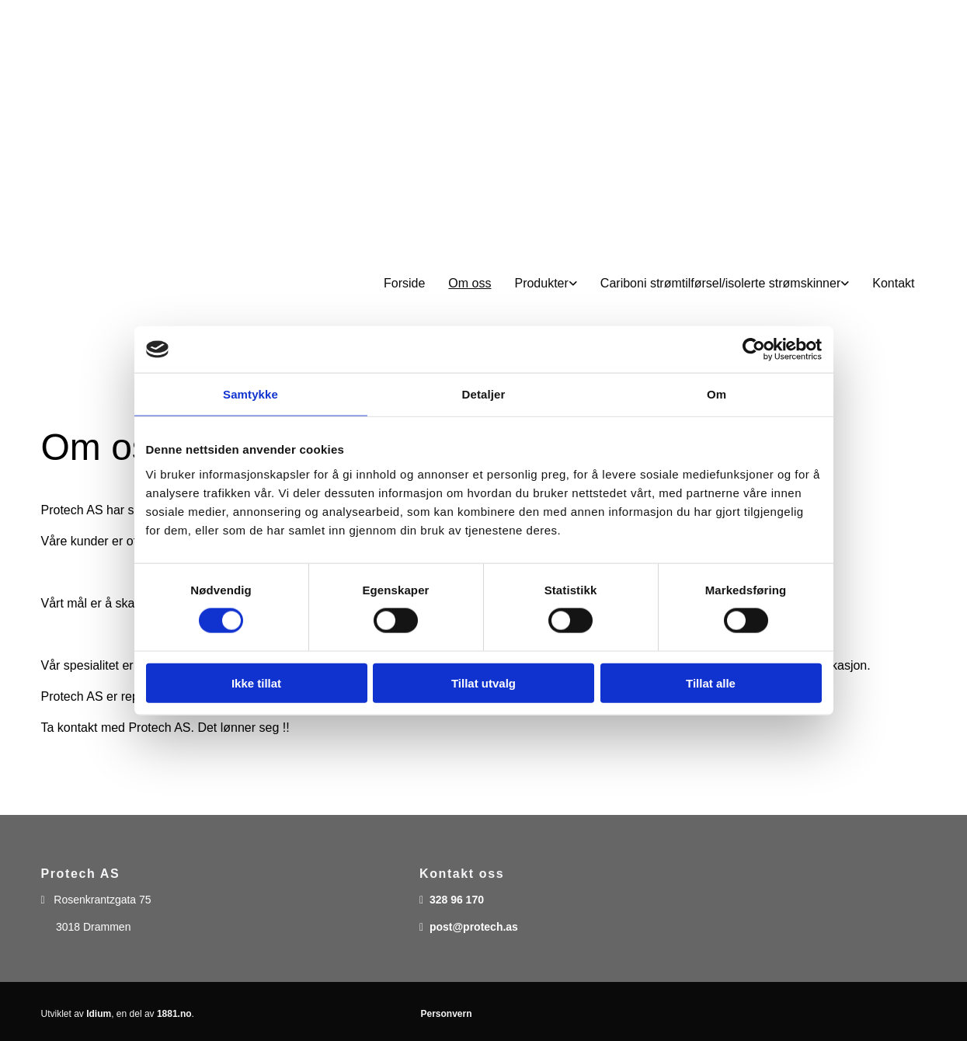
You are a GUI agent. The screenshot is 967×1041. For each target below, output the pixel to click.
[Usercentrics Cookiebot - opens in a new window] (754, 349)
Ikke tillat (256, 682)
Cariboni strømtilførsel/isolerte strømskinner (720, 283)
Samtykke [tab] (250, 394)
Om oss (469, 283)
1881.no (174, 1013)
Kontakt (893, 283)
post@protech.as (474, 927)
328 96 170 (457, 899)
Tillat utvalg (483, 682)
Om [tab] (716, 394)
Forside (404, 283)
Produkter (541, 283)
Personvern (445, 1013)
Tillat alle (711, 682)
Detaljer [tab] (484, 394)
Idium (98, 1013)
